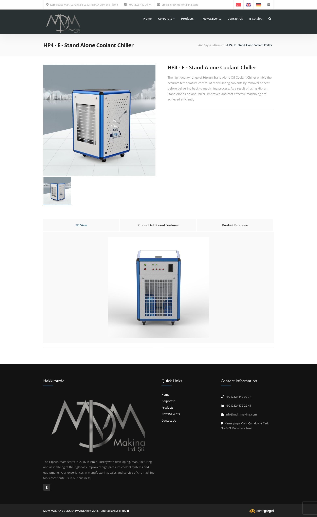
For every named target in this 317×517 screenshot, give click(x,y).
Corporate (166, 18)
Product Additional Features (158, 225)
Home (147, 18)
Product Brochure (235, 225)
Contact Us (235, 18)
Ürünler (219, 45)
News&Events (212, 18)
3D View (81, 225)
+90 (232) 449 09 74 (140, 4)
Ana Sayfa (204, 45)
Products (188, 18)
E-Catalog (255, 18)
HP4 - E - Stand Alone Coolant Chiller (249, 45)
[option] (99, 120)
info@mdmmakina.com (183, 4)
